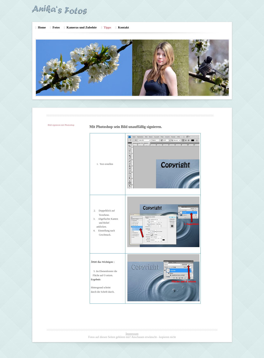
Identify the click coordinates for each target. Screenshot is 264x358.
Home (42, 27)
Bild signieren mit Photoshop (61, 125)
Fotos (56, 27)
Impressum (132, 333)
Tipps (107, 27)
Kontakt (123, 27)
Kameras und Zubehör (82, 27)
